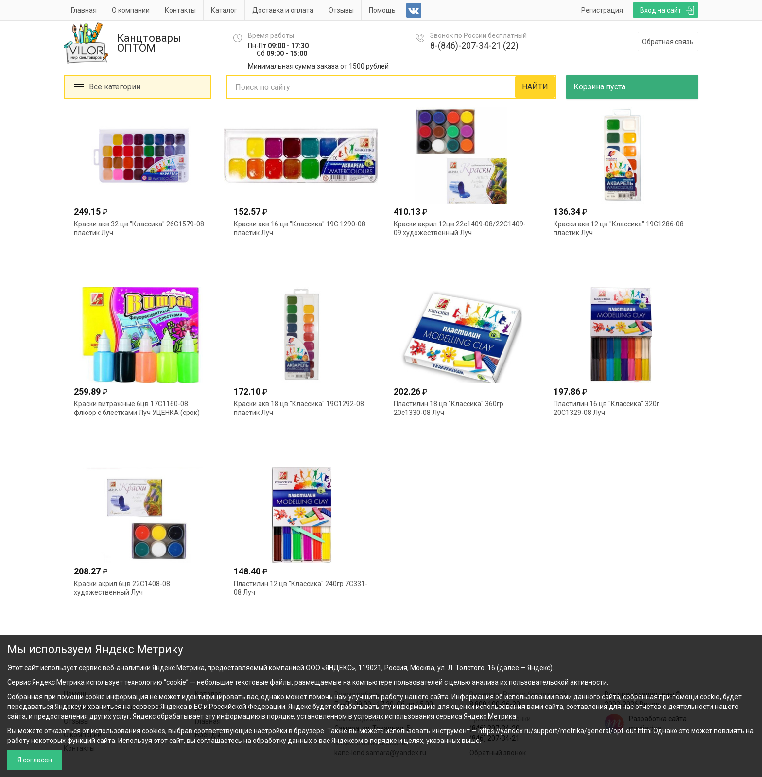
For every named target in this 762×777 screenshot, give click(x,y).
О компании (131, 10)
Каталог (224, 10)
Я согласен (34, 760)
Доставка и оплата (282, 10)
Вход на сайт (660, 10)
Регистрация (602, 10)
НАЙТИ (535, 86)
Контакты (180, 10)
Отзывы (341, 10)
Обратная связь (667, 42)
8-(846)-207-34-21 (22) (474, 45)
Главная (84, 10)
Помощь (382, 10)
